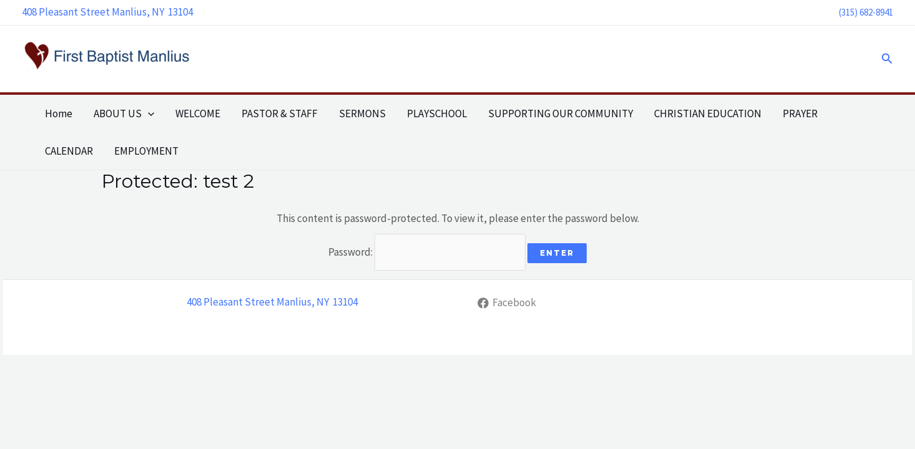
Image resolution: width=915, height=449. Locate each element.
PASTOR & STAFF (280, 113)
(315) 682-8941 (866, 12)
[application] (148, 113)
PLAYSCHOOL (437, 113)
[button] (887, 59)
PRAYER (800, 113)
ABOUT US (124, 113)
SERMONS (362, 113)
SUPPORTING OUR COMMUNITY (560, 113)
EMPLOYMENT (146, 151)
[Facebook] (507, 303)
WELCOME (197, 113)
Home (58, 113)
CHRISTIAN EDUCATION (707, 113)
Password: (427, 252)
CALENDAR (69, 151)
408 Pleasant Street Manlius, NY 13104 (107, 12)
